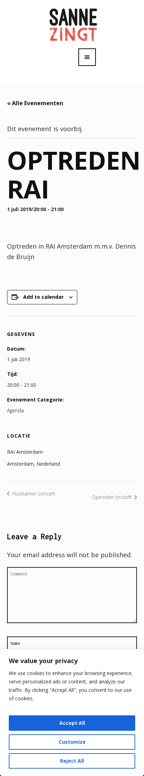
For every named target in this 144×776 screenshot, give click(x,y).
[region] (72, 712)
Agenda (15, 410)
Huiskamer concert (33, 493)
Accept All (72, 723)
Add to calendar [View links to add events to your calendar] (43, 296)
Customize (72, 741)
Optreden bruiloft (112, 497)
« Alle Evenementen (35, 103)
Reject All (72, 760)
